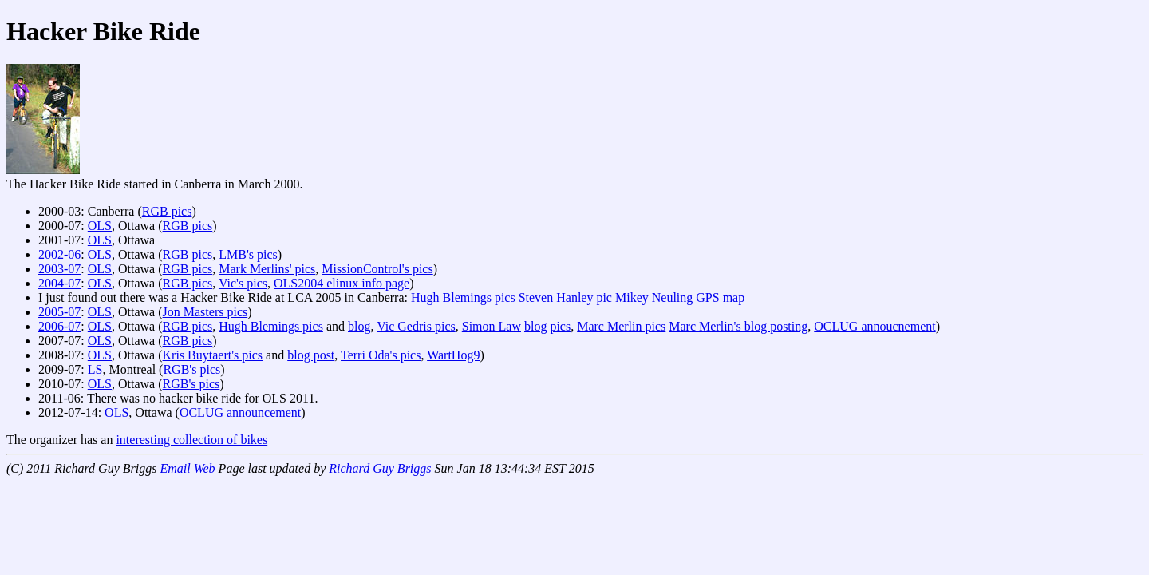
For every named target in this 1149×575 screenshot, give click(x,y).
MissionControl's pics (377, 269)
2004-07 (59, 283)
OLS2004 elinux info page (341, 283)
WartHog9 (453, 355)
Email (175, 468)
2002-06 (59, 254)
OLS (100, 225)
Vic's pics (243, 283)
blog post (310, 355)
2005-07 (59, 312)
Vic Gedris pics (416, 326)
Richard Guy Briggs (380, 468)
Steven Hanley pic (565, 297)
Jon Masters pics (205, 312)
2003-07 (59, 269)
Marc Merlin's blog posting (738, 326)
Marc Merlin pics (621, 326)
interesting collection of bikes (191, 439)
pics (560, 326)
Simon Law (491, 326)
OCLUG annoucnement (874, 326)
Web (204, 468)
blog (359, 326)
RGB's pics (191, 369)
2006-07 (59, 326)
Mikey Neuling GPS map (679, 297)
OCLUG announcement (240, 412)
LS (95, 369)
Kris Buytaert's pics (213, 355)
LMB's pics (248, 254)
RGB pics (167, 211)
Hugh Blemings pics (463, 297)
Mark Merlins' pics (267, 269)
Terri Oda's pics (381, 355)
